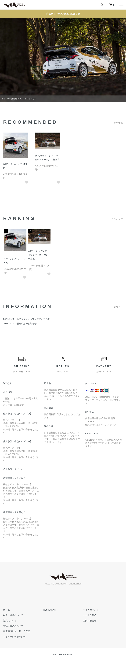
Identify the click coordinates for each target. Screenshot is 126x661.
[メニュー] (121, 5)
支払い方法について (13, 626)
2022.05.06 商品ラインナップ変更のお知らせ (26, 319)
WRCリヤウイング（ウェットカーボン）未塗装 (39, 255)
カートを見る (89, 615)
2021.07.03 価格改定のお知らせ (20, 323)
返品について (10, 620)
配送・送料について (13, 615)
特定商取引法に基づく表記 (16, 631)
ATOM (52, 609)
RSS (45, 609)
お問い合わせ (89, 620)
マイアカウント (91, 609)
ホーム (6, 609)
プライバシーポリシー (14, 636)
